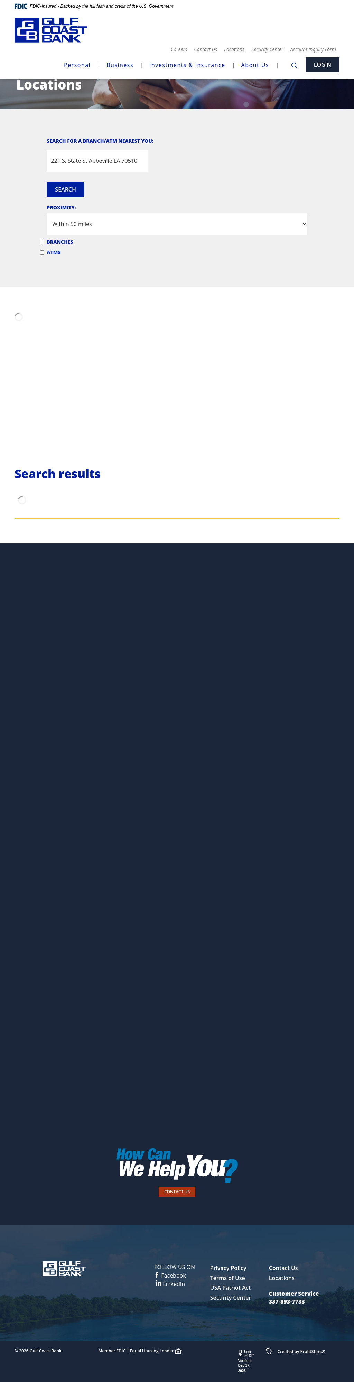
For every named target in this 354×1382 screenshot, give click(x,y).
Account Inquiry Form (313, 49)
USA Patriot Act (230, 1287)
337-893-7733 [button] (287, 1301)
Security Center (267, 49)
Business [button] (119, 65)
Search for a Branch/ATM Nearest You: (100, 141)
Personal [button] (77, 65)
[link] (247, 1361)
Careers (179, 49)
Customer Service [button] (294, 1293)
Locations (234, 49)
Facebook (174, 1271)
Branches (60, 242)
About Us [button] (255, 65)
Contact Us (205, 49)
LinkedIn (170, 1284)
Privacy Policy (228, 1268)
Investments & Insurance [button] (187, 65)
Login (322, 64)
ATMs (53, 252)
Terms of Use (227, 1278)
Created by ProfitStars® (301, 1351)
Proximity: (61, 207)
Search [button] (65, 189)
